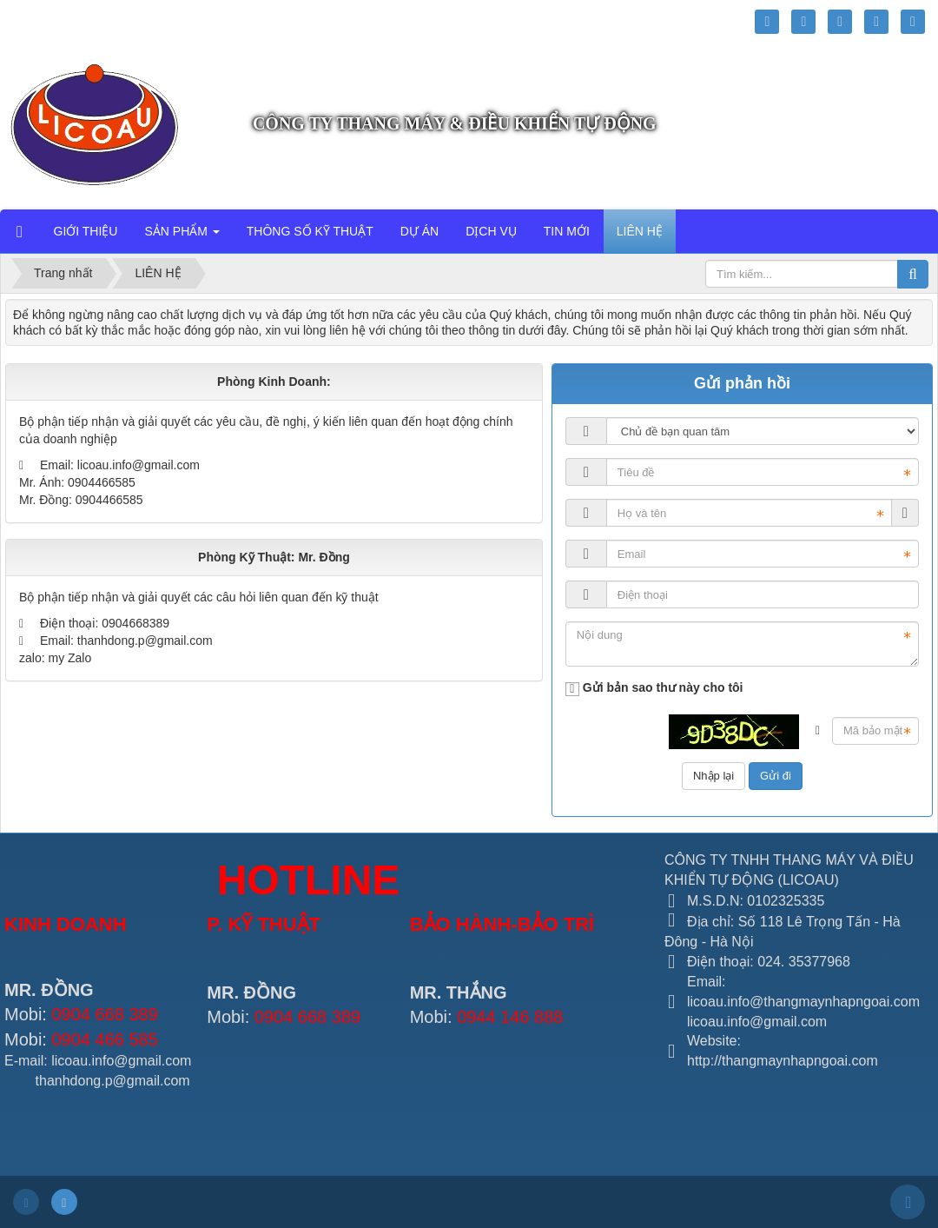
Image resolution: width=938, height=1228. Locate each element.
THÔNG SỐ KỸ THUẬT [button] (310, 231)
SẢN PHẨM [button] (181, 236)
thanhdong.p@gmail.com (145, 640)
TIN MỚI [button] (567, 231)
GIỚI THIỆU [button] (86, 231)
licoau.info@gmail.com (138, 465)
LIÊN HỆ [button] (640, 231)
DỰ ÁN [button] (419, 231)
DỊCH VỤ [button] (491, 231)
